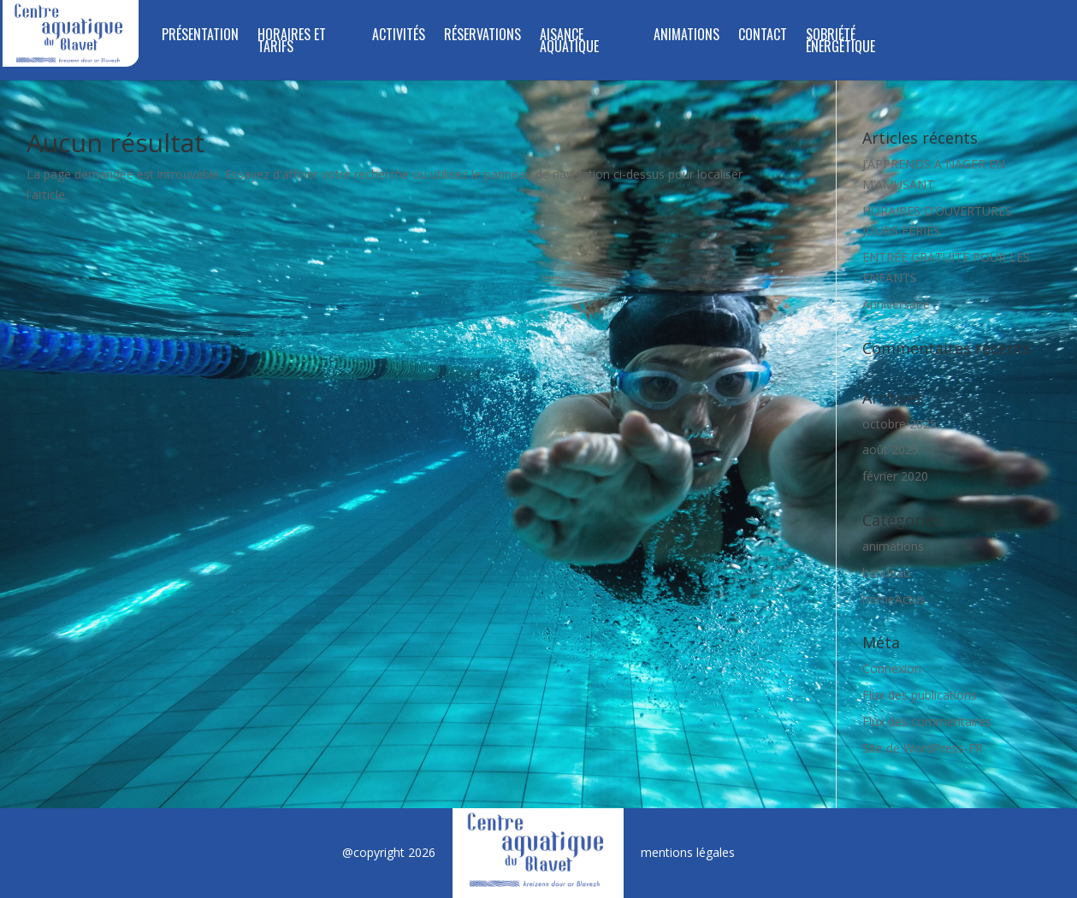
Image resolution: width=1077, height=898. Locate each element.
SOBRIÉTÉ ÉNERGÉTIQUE (840, 42)
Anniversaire (896, 304)
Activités (398, 36)
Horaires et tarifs (291, 42)
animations (893, 546)
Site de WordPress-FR (922, 748)
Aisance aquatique (569, 42)
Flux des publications (919, 695)
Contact (762, 36)
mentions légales (688, 852)
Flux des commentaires (926, 721)
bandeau (886, 572)
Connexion (891, 668)
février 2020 (895, 476)
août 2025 (890, 449)
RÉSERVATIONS (482, 36)
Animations (686, 36)
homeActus (894, 599)
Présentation (200, 36)
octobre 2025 (899, 424)
